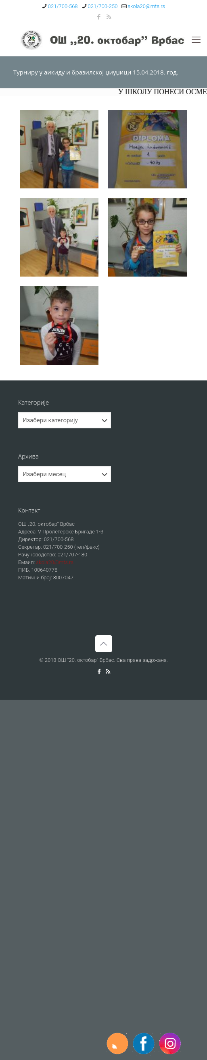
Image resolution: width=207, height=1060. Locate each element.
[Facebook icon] (99, 17)
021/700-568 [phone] (63, 6)
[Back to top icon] (103, 643)
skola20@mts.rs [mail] (146, 6)
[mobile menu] (196, 40)
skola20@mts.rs (54, 562)
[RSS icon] (109, 17)
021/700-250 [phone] (103, 6)
